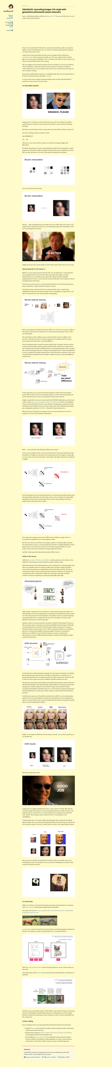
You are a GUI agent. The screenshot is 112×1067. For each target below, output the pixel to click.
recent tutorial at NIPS (41, 1037)
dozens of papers (30, 907)
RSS (11, 26)
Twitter (10, 24)
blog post (33, 1028)
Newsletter (9, 22)
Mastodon (9, 25)
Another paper (26, 929)
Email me (9, 30)
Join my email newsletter (32, 1057)
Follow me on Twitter (49, 1057)
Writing (11, 16)
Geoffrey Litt (8, 11)
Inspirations (10, 18)
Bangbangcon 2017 (50, 16)
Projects (10, 15)
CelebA (54, 329)
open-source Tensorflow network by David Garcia (46, 402)
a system (39, 972)
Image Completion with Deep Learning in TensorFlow (55, 1032)
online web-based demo (35, 967)
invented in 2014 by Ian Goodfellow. (39, 560)
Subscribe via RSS (63, 1057)
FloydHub (42, 408)
